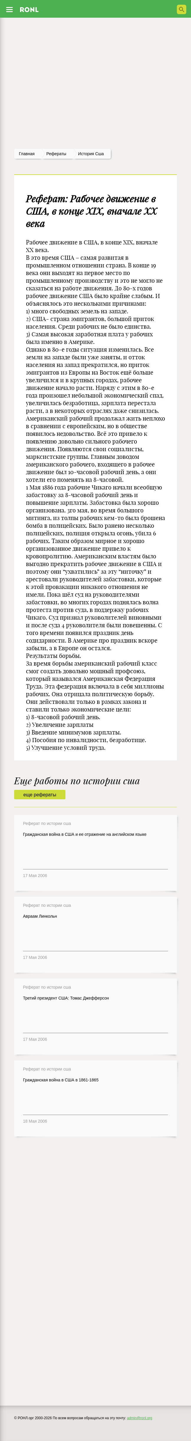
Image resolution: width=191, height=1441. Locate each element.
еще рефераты (39, 794)
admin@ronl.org (139, 1418)
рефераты (56, 153)
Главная (26, 153)
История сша (91, 153)
